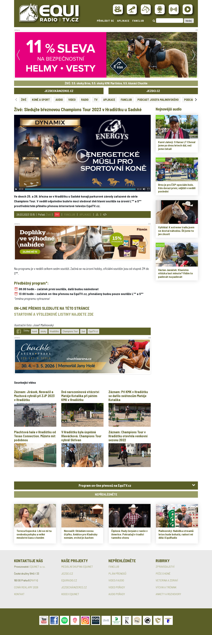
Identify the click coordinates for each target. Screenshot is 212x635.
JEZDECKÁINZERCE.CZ (58, 91)
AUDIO (59, 99)
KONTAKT (19, 594)
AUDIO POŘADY (116, 594)
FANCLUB (138, 20)
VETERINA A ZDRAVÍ (167, 580)
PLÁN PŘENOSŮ (117, 573)
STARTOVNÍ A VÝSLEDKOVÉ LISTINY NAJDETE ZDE (54, 314)
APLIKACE (123, 20)
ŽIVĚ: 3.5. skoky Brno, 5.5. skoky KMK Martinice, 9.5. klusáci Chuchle (106, 83)
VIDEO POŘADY (116, 587)
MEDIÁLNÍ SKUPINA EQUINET (77, 566)
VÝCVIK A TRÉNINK (166, 587)
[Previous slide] (16, 99)
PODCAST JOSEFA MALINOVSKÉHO (158, 99)
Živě (48, 214)
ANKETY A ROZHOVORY (168, 594)
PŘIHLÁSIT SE (105, 20)
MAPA (34, 580)
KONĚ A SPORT (41, 99)
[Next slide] (195, 99)
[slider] (80, 189)
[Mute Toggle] (144, 189)
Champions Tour (70, 331)
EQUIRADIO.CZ (69, 580)
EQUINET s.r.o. (37, 566)
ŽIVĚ (23, 99)
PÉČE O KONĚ (163, 573)
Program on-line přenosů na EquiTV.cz (105, 485)
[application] (82, 153)
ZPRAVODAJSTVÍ (165, 566)
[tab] (106, 485)
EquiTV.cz (93, 331)
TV (96, 99)
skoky (43, 331)
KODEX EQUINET (70, 594)
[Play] (16, 189)
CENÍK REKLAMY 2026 (26, 587)
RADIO (84, 99)
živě (83, 331)
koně (34, 331)
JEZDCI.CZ (153, 91)
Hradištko (54, 331)
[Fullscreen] (148, 189)
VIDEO (72, 99)
